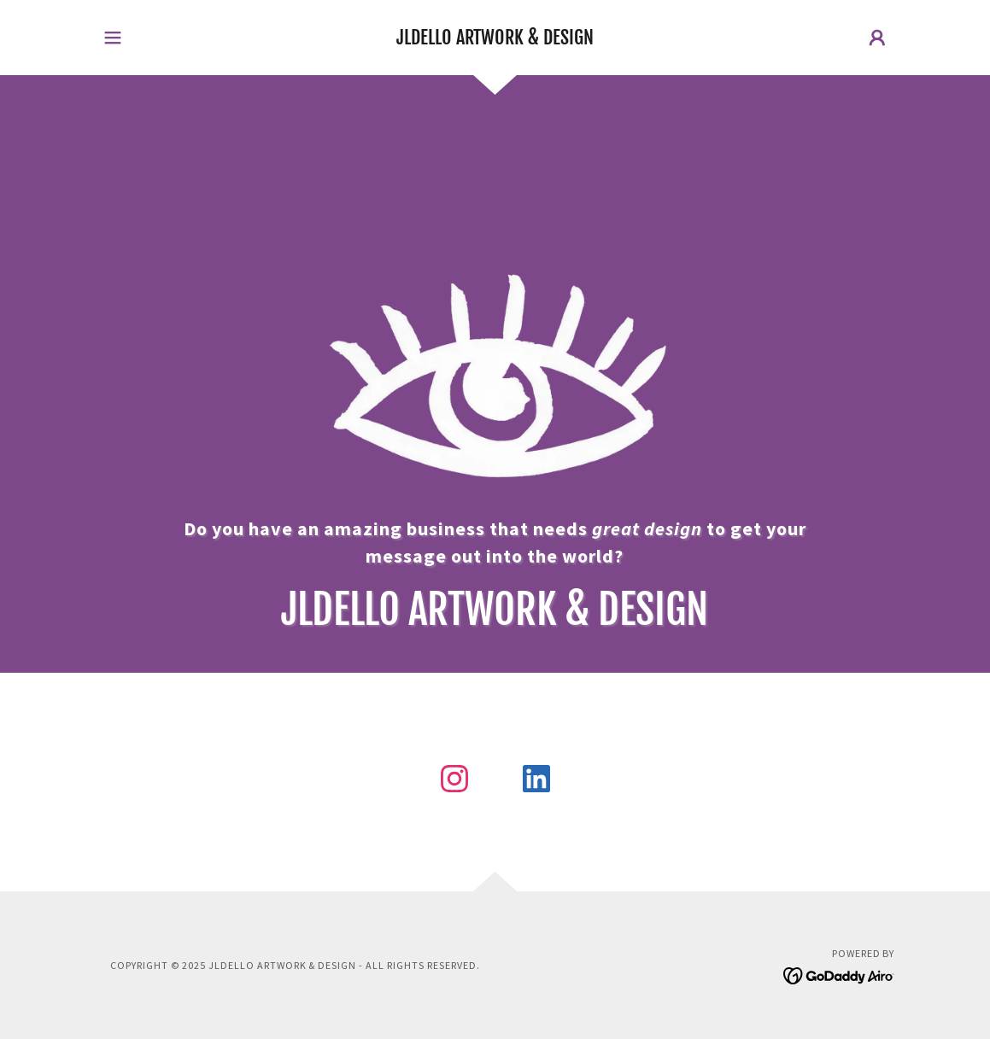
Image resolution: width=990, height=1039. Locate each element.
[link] (495, 39)
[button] (113, 37)
